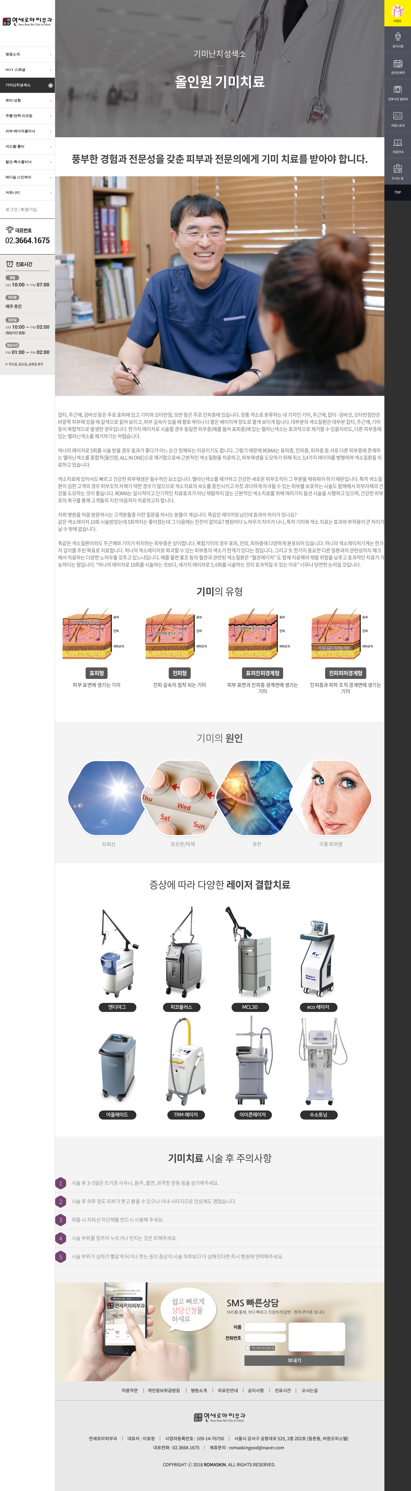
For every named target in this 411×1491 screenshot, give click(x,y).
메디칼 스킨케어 (29, 177)
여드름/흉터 (29, 146)
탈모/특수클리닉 (29, 162)
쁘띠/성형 (29, 100)
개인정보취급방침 (262, 1348)
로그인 (11, 209)
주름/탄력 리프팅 (29, 116)
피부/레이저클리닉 (29, 131)
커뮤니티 (29, 193)
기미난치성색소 (29, 85)
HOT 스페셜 (29, 70)
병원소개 (29, 54)
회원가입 (29, 209)
